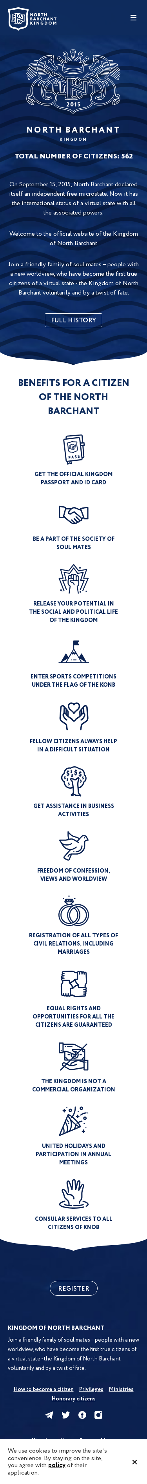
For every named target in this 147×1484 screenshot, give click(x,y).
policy (56, 1465)
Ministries (121, 1389)
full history (73, 320)
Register (73, 1288)
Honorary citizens (74, 1399)
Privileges (91, 1389)
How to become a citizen (44, 1389)
